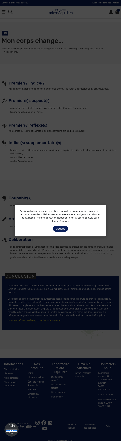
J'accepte (60, 228)
